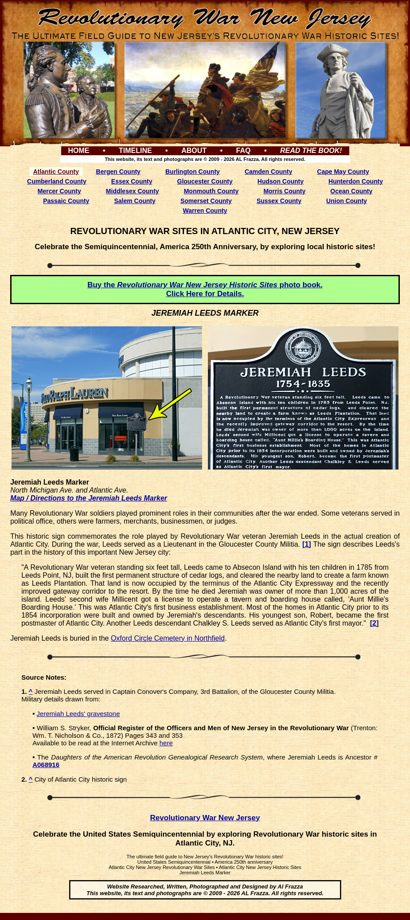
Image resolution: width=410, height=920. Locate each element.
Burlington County (192, 171)
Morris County (284, 191)
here (166, 743)
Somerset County (206, 200)
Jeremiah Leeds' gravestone (78, 713)
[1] (306, 544)
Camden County (268, 171)
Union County (346, 200)
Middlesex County (132, 191)
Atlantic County (56, 171)
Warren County (205, 210)
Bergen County (118, 171)
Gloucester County (205, 181)
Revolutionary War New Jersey (205, 818)
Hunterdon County (355, 181)
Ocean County (351, 191)
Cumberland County (56, 181)
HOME (78, 150)
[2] (374, 623)
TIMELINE (135, 150)
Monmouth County (211, 191)
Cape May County (343, 171)
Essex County (131, 181)
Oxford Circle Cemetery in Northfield (168, 638)
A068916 (45, 764)
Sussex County (279, 200)
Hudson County (281, 181)
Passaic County (66, 200)
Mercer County (59, 191)
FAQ (243, 150)
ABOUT (194, 150)
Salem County (134, 200)
